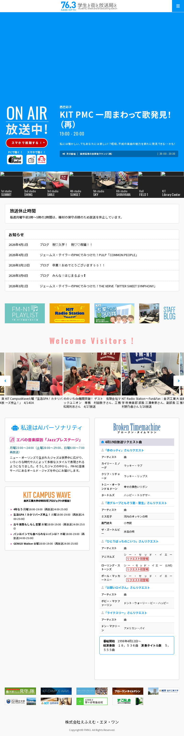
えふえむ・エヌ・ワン (92, 6)
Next (178, 381)
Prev (5, 381)
